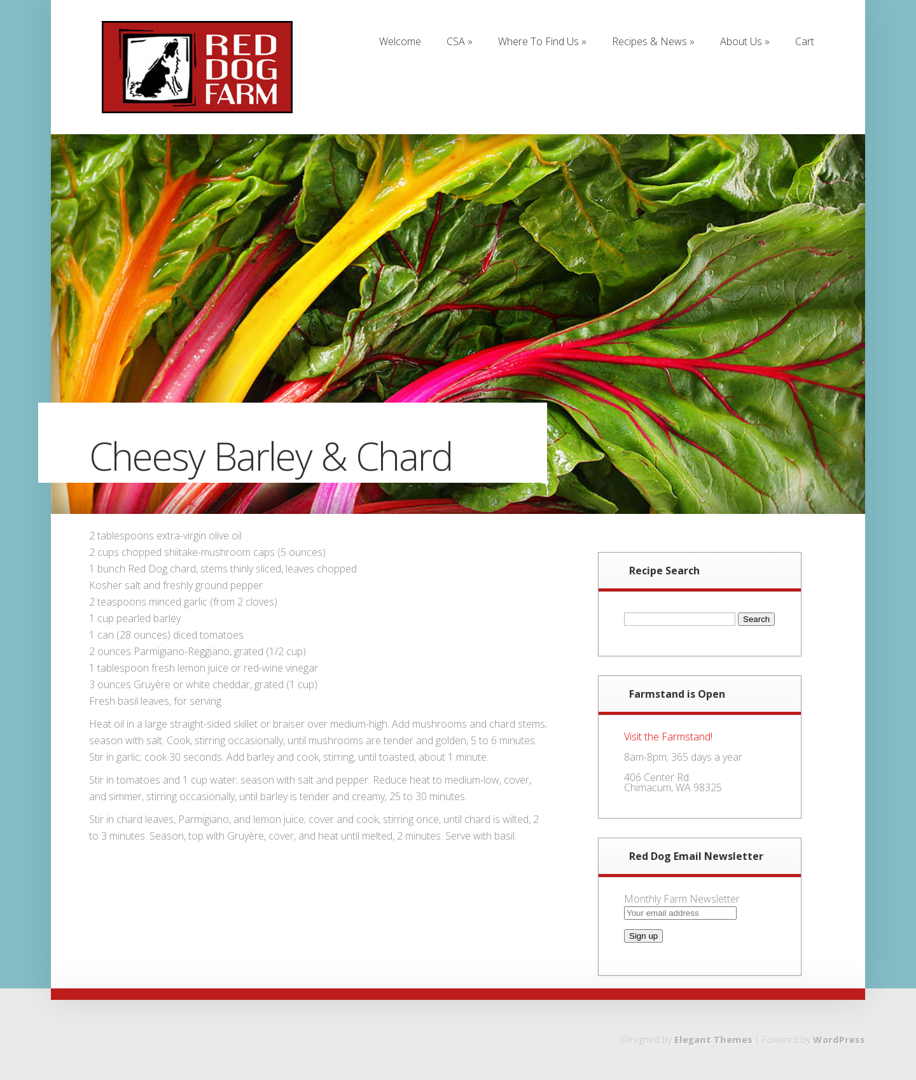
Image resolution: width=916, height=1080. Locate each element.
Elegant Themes (713, 1040)
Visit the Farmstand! (668, 737)
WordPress (839, 1040)
